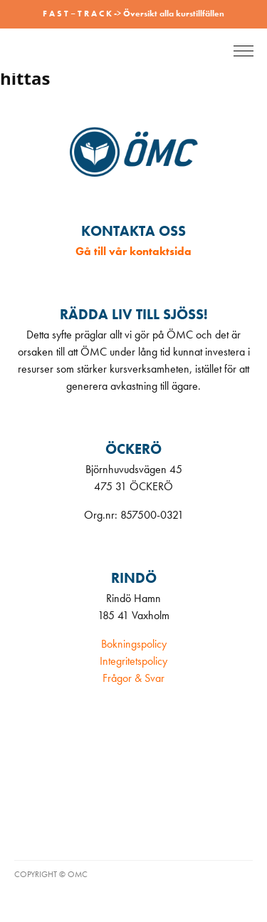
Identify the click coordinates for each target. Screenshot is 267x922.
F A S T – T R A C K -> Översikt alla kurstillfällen (133, 13)
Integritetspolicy (133, 660)
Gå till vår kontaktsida (133, 251)
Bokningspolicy (134, 643)
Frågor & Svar (133, 677)
